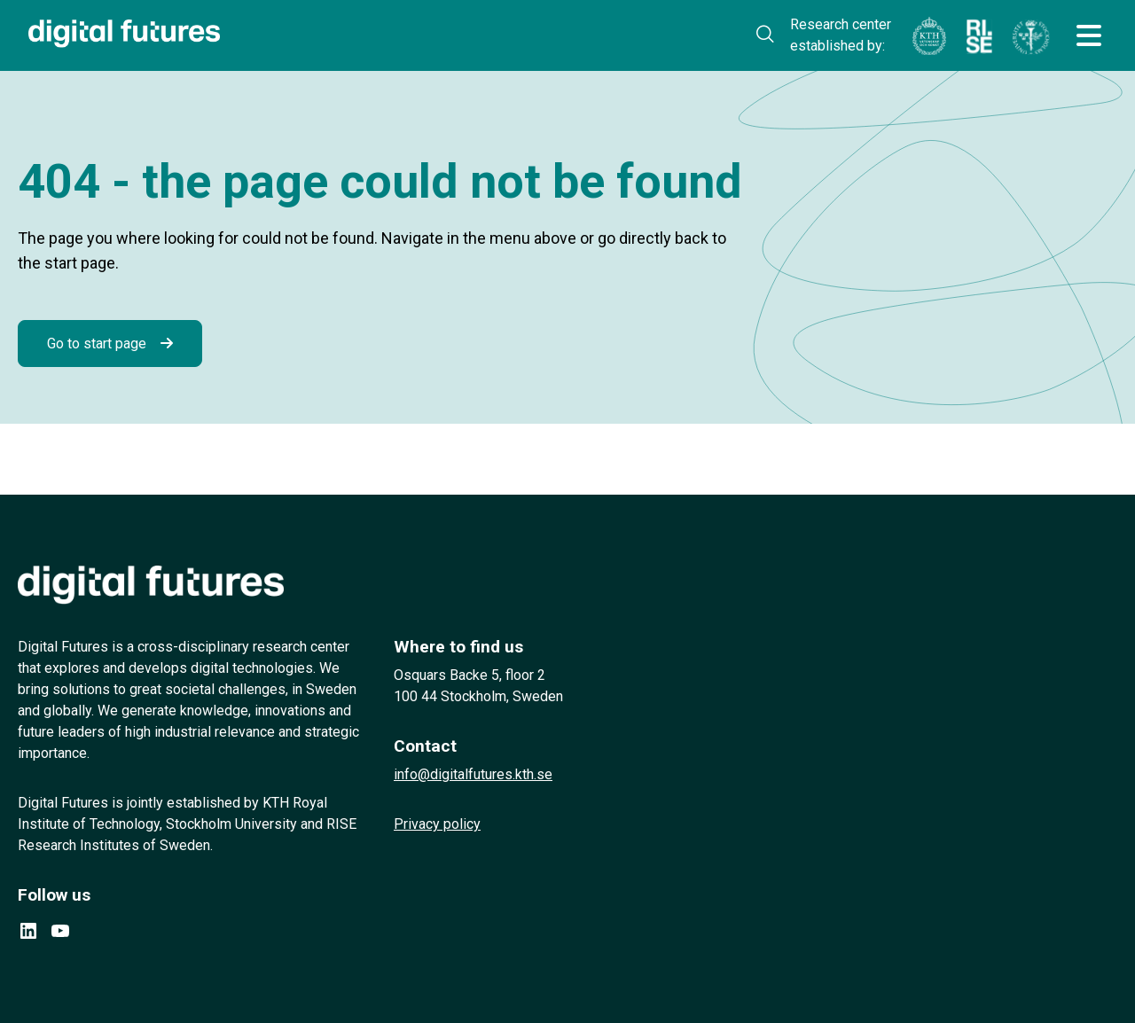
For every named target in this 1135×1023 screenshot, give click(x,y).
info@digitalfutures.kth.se (473, 774)
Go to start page (96, 343)
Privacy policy (437, 824)
